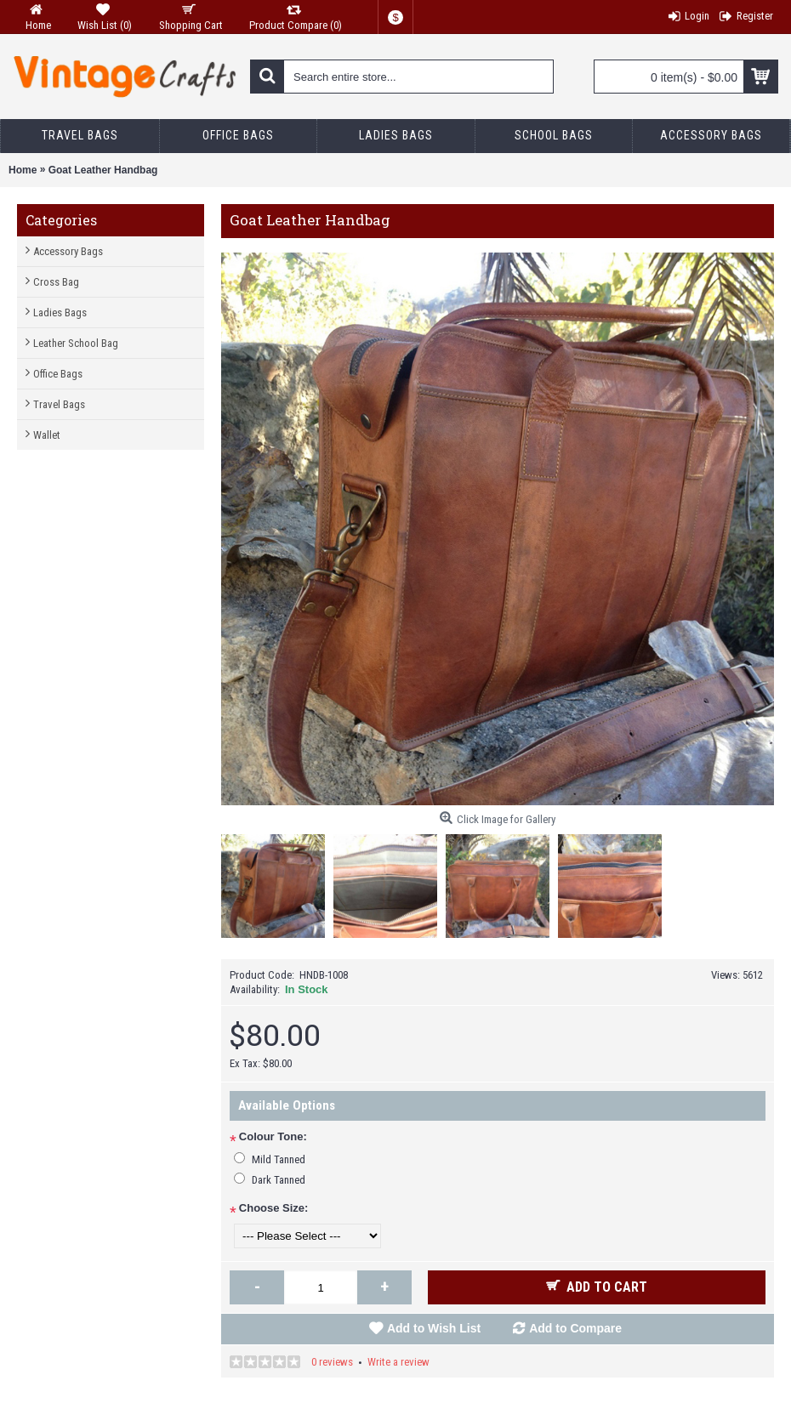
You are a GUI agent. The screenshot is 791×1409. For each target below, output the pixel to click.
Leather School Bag (75, 343)
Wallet (46, 435)
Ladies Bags (60, 312)
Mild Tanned (278, 1159)
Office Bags (58, 373)
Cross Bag (56, 282)
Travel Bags (59, 404)
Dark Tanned (278, 1179)
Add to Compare (575, 1328)
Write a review (398, 1361)
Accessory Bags (68, 251)
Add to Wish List (434, 1328)
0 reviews (332, 1361)
